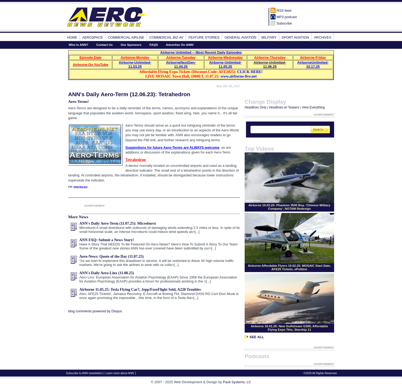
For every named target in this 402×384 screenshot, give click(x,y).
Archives (322, 37)
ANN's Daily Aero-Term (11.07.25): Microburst (117, 223)
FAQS (153, 44)
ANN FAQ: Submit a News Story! (106, 240)
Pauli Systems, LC (237, 382)
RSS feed (284, 11)
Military (269, 37)
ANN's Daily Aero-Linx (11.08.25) (106, 273)
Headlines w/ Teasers (284, 107)
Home (72, 37)
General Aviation (240, 37)
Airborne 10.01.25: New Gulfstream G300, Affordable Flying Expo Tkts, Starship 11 (289, 327)
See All (254, 337)
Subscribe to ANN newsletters (84, 373)
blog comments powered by (95, 311)
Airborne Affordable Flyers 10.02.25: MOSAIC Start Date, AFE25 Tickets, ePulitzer (289, 267)
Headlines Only (255, 107)
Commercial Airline (126, 37)
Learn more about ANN (119, 373)
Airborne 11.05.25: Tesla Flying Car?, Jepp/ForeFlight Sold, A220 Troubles (140, 289)
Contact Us (104, 44)
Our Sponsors (131, 44)
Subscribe (284, 23)
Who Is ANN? (78, 44)
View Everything (313, 107)
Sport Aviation (295, 37)
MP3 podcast (287, 17)
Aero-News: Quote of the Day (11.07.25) (111, 256)
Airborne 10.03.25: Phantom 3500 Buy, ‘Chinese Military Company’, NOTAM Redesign (289, 206)
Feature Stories (203, 37)
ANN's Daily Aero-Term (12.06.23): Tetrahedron (129, 94)
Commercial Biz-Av (166, 37)
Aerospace (92, 37)
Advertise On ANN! (180, 44)
